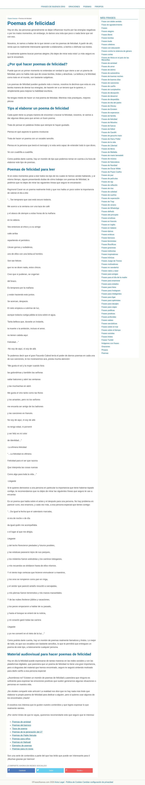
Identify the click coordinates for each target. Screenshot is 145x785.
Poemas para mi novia (22, 749)
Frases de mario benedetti (112, 155)
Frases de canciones (110, 83)
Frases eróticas (107, 235)
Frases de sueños (108, 195)
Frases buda (106, 41)
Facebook (22, 770)
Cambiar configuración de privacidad (98, 782)
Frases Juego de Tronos (111, 261)
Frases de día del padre (111, 103)
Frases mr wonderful (110, 267)
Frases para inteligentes (111, 294)
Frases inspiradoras (109, 254)
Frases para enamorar (110, 281)
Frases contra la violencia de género (116, 51)
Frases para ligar (108, 297)
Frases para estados (110, 284)
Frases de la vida (108, 142)
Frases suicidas (107, 333)
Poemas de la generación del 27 (27, 732)
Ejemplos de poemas (22, 745)
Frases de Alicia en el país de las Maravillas (115, 59)
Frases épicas (107, 231)
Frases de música (108, 159)
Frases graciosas (108, 248)
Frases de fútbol (108, 129)
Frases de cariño (108, 86)
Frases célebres (108, 45)
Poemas (87, 7)
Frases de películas (109, 179)
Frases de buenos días (53, 7)
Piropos (99, 7)
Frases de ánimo (108, 70)
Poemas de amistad (21, 722)
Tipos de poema (19, 728)
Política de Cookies (74, 782)
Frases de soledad (109, 192)
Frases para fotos (108, 287)
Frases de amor (108, 66)
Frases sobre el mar (109, 327)
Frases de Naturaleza (110, 162)
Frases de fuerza (108, 126)
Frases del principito (109, 215)
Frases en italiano (108, 228)
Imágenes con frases (110, 343)
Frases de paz (107, 175)
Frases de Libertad (109, 146)
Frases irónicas (107, 258)
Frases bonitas (107, 38)
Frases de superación (110, 198)
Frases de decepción (110, 93)
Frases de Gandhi (108, 132)
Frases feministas (108, 241)
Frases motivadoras (109, 264)
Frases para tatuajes (110, 304)
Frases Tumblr (107, 340)
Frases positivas (108, 314)
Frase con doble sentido (111, 21)
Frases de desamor (109, 96)
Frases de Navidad (109, 165)
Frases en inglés (108, 225)
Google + (80, 770)
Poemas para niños (21, 739)
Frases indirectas (108, 251)
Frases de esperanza (110, 113)
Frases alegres (107, 31)
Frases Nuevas (12, 18)
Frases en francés (108, 221)
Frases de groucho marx (111, 136)
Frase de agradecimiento (111, 25)
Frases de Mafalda (109, 152)
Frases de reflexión (109, 185)
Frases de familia (108, 116)
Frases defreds (107, 211)
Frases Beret (106, 35)
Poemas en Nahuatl (21, 742)
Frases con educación (110, 48)
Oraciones (74, 7)
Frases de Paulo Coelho (111, 172)
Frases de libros (108, 149)
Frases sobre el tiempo (111, 330)
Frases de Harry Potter (110, 139)
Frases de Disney (108, 106)
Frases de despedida (110, 99)
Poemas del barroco (21, 725)
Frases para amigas (109, 274)
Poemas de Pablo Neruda (24, 735)
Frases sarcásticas (109, 324)
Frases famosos (108, 238)
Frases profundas (108, 317)
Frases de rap (107, 182)
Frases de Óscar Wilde (111, 169)
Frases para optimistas (110, 300)
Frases (104, 28)
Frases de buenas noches (112, 76)
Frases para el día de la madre (114, 277)
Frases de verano (108, 205)
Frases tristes (107, 337)
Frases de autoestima (110, 73)
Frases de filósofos (109, 122)
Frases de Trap (107, 202)
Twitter (51, 770)
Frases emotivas (108, 218)
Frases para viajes (109, 307)
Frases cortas (107, 54)
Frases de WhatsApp (110, 208)
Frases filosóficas (108, 244)
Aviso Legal (59, 782)
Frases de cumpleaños (110, 90)
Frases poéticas (108, 310)
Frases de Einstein (109, 109)
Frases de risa (107, 188)
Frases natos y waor (109, 271)
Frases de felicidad (109, 119)
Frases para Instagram (110, 291)
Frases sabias (107, 320)
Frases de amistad (109, 63)
